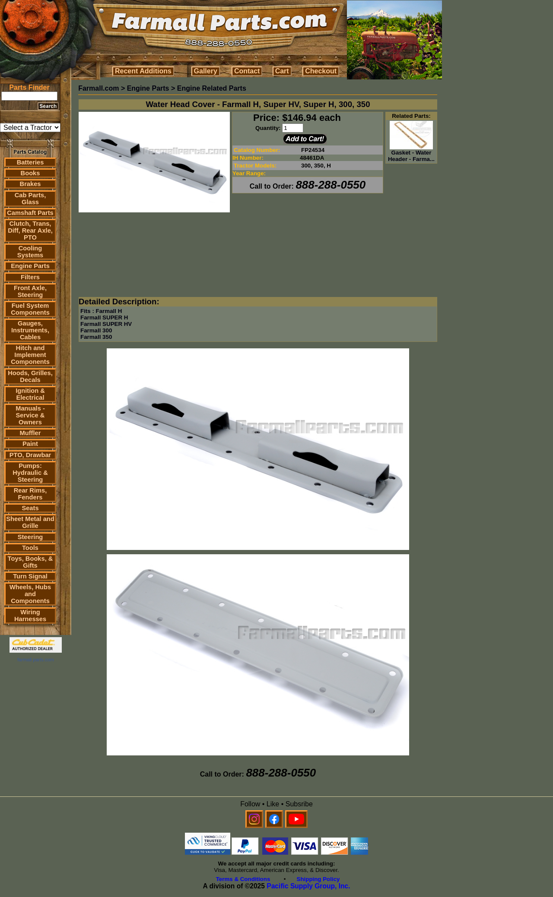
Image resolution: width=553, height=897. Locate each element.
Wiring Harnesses (30, 615)
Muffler (30, 433)
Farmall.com (98, 88)
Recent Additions (143, 71)
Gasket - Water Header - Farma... (411, 153)
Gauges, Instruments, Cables (30, 330)
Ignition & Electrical (30, 394)
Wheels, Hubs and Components (30, 594)
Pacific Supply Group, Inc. (308, 886)
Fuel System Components (30, 309)
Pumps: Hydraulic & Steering (30, 472)
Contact (247, 71)
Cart (282, 71)
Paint (30, 443)
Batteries (30, 162)
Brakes (30, 183)
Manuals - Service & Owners (30, 415)
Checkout (321, 71)
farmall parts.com (35, 659)
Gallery (205, 71)
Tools (30, 547)
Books (30, 173)
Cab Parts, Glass (30, 198)
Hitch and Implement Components (30, 354)
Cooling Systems (30, 252)
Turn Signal (30, 576)
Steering (30, 537)
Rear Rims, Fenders (30, 494)
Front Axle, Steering (30, 291)
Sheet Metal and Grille (30, 522)
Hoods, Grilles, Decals (30, 376)
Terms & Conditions (243, 879)
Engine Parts (30, 265)
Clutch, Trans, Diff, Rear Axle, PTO (30, 230)
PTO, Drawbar (30, 455)
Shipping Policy (318, 879)
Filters (30, 277)
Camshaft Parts (30, 212)
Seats (30, 508)
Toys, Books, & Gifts (30, 562)
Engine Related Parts (211, 88)
